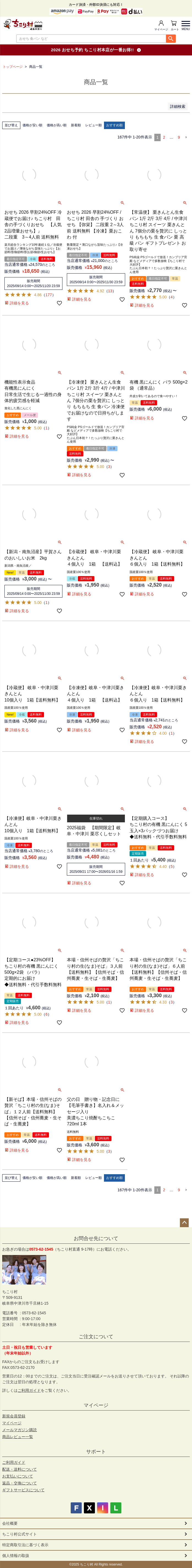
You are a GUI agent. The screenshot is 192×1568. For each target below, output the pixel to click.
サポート (96, 1451)
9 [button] (179, 137)
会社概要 (10, 1523)
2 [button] (164, 137)
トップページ (13, 67)
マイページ (161, 29)
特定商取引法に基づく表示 (25, 1545)
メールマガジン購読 (19, 1430)
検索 (171, 38)
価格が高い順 (57, 125)
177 (48, 295)
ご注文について (96, 1336)
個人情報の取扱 (15, 1555)
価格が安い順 (32, 125)
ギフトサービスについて (23, 1490)
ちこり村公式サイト (19, 1534)
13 (110, 291)
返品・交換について (19, 1483)
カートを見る (175, 29)
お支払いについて (17, 1476)
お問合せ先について (96, 1238)
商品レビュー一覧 (17, 1437)
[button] (186, 137)
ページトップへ (184, 1222)
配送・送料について (19, 1469)
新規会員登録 (13, 1416)
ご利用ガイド (29, 1390)
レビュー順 (93, 125)
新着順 (76, 125)
